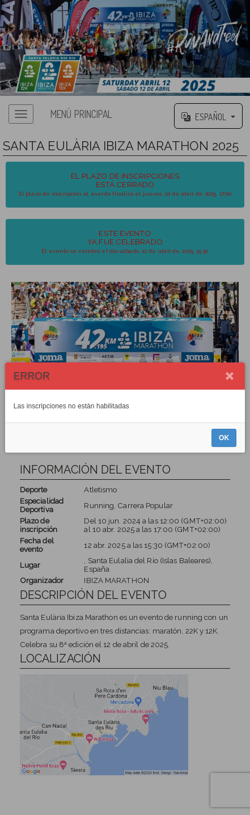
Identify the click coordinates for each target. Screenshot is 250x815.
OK (224, 438)
